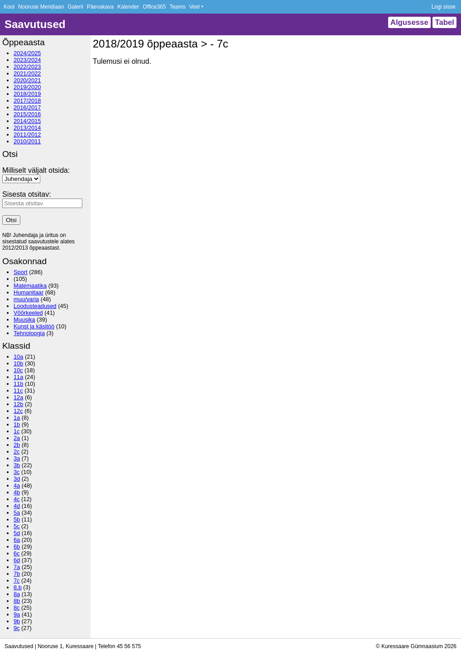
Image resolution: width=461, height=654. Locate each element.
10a (18, 356)
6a (17, 539)
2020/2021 (27, 80)
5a (17, 512)
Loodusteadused (35, 306)
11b (18, 383)
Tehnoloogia (29, 333)
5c (17, 526)
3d (17, 478)
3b (17, 465)
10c (18, 370)
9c (17, 628)
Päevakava (100, 7)
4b (17, 492)
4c (17, 499)
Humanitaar (28, 292)
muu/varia (26, 299)
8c (17, 607)
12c (18, 411)
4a (17, 485)
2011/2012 (27, 134)
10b (18, 363)
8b (17, 600)
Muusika (24, 319)
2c (17, 451)
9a (17, 614)
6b (17, 546)
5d (17, 533)
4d (17, 505)
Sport (21, 272)
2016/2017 (27, 107)
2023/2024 (27, 60)
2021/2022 (27, 73)
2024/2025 (27, 53)
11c (18, 390)
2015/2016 (27, 114)
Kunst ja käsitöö (34, 326)
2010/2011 (27, 141)
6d (17, 560)
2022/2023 (27, 66)
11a (18, 377)
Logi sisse (444, 7)
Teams (177, 7)
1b (17, 424)
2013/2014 (27, 127)
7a (17, 567)
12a (18, 397)
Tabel (444, 22)
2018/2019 (27, 93)
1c (17, 431)
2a (17, 438)
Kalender (128, 7)
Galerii (75, 7)
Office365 (154, 7)
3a (17, 458)
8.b (18, 587)
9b (17, 621)
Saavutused (35, 24)
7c (17, 580)
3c (17, 472)
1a (17, 417)
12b (18, 404)
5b (17, 519)
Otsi (11, 220)
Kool (9, 7)
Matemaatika (30, 285)
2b (17, 444)
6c (17, 553)
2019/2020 (27, 87)
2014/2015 (27, 121)
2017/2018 (27, 100)
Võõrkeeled (28, 312)
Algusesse (409, 22)
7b (17, 573)
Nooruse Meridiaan (41, 7)
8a (17, 594)
